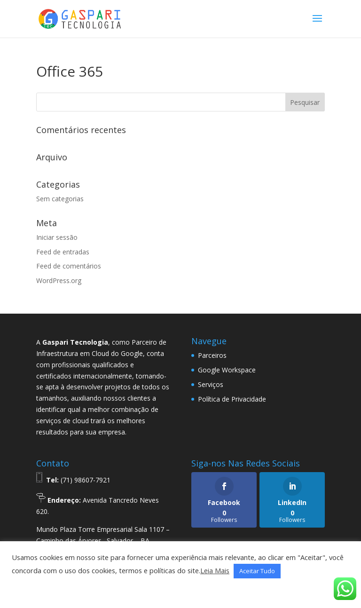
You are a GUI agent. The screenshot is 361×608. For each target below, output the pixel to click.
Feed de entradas (62, 251)
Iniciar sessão (57, 237)
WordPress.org (58, 280)
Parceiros (212, 355)
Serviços (210, 384)
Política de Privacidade (232, 399)
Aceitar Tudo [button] (257, 571)
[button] (22, 589)
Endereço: (64, 500)
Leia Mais (214, 570)
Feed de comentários (68, 265)
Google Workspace (227, 369)
